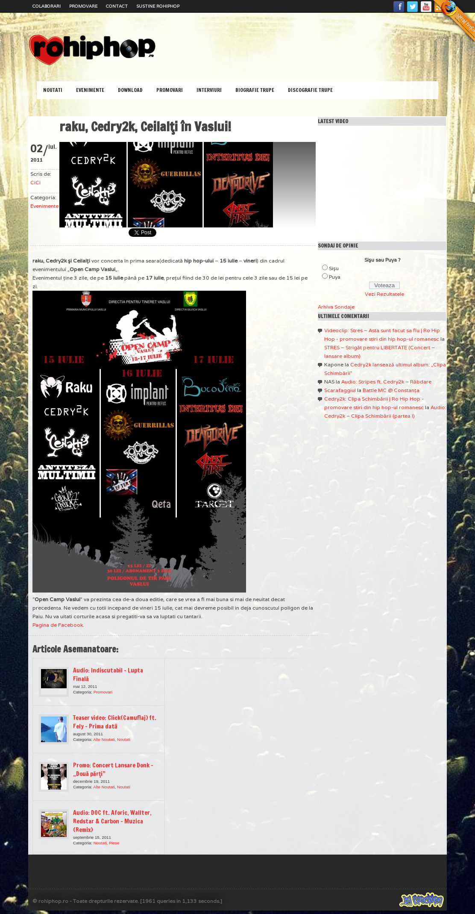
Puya (334, 277)
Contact (117, 6)
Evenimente (90, 90)
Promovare (83, 6)
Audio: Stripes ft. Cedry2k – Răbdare (386, 381)
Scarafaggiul (340, 390)
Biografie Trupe (254, 90)
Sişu (334, 268)
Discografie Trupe (310, 90)
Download (130, 90)
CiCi (35, 182)
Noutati (52, 90)
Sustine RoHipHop (157, 6)
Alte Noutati (103, 739)
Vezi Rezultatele (384, 294)
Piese (114, 842)
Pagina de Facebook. (58, 625)
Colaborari (46, 6)
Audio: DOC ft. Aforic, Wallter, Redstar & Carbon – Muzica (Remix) (112, 821)
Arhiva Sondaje (336, 307)
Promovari (169, 90)
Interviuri (209, 90)
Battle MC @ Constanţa (391, 390)
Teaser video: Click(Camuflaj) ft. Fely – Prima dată (114, 722)
